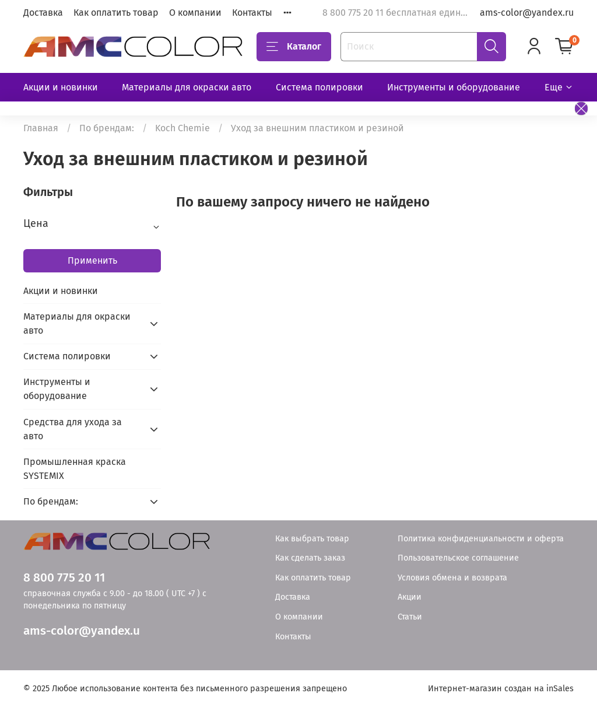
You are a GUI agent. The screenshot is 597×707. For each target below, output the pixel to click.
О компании (195, 12)
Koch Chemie (182, 128)
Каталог (293, 46)
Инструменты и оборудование (453, 87)
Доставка (43, 12)
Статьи (410, 617)
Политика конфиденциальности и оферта (481, 539)
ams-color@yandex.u (81, 631)
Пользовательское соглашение (458, 558)
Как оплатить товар (116, 12)
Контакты (252, 12)
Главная (40, 128)
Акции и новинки (60, 87)
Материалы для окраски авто (186, 87)
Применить (92, 260)
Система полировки (319, 87)
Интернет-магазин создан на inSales (501, 689)
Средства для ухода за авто (72, 429)
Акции (410, 597)
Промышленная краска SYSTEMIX (74, 468)
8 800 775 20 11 (64, 577)
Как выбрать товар (312, 539)
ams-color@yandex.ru (527, 12)
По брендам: (106, 128)
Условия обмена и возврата (452, 578)
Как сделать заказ (310, 558)
